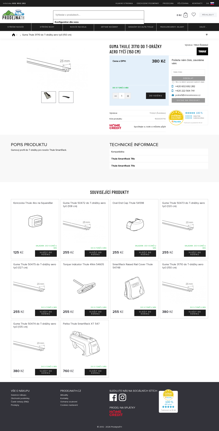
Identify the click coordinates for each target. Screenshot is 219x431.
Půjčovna (183, 3)
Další (203, 27)
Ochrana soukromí (68, 401)
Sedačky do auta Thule (140, 27)
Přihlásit (208, 15)
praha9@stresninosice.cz (187, 95)
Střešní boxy (47, 27)
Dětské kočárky (109, 27)
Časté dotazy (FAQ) (20, 401)
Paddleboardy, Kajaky (172, 27)
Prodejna (168, 3)
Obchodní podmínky (148, 3)
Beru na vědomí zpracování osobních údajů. (190, 82)
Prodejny (15, 405)
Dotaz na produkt (188, 100)
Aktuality (64, 395)
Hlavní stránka (124, 3)
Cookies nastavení (69, 405)
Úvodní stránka (13, 34)
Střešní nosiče (15, 27)
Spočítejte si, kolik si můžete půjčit (150, 126)
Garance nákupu (18, 395)
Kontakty (197, 3)
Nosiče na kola (78, 27)
